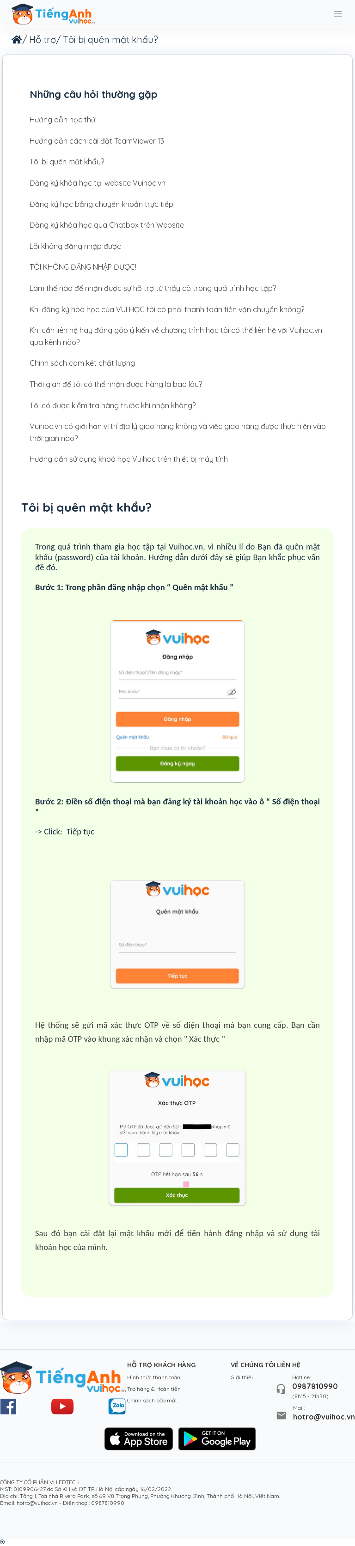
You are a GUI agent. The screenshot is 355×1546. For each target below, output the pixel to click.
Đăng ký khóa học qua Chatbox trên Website (107, 224)
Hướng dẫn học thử (62, 119)
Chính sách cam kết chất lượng (82, 363)
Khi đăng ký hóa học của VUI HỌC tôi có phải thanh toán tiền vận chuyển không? (167, 309)
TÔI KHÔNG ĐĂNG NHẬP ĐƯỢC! (83, 267)
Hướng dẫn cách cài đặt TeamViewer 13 (97, 140)
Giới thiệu (243, 1377)
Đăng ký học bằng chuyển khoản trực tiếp (101, 204)
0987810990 (315, 1386)
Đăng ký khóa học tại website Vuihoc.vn (97, 182)
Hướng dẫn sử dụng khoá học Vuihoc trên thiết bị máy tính (129, 459)
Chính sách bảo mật (152, 1400)
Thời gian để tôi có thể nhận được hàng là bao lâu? (116, 384)
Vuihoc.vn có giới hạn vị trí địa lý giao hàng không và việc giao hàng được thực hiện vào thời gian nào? (178, 432)
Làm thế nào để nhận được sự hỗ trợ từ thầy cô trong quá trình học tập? (153, 288)
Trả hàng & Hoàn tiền (154, 1388)
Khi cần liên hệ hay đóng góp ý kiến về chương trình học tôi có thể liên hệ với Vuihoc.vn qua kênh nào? (176, 336)
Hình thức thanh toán (153, 1377)
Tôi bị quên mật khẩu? (67, 161)
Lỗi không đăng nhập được (75, 246)
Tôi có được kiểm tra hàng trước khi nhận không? (113, 405)
